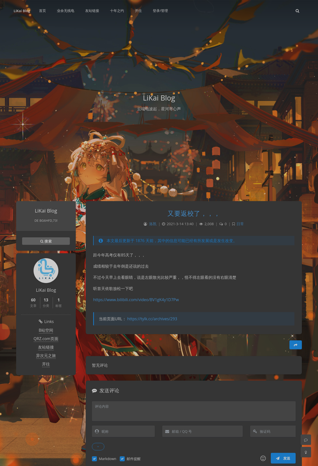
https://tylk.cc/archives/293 (152, 319)
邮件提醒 (134, 458)
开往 (46, 364)
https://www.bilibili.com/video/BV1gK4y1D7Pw (136, 299)
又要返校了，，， (193, 213)
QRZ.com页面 (46, 338)
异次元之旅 (46, 355)
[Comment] (306, 439)
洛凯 (153, 223)
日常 (240, 223)
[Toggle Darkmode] (306, 452)
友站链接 (46, 347)
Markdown (107, 458)
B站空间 (46, 330)
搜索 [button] (46, 241)
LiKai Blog (22, 10)
